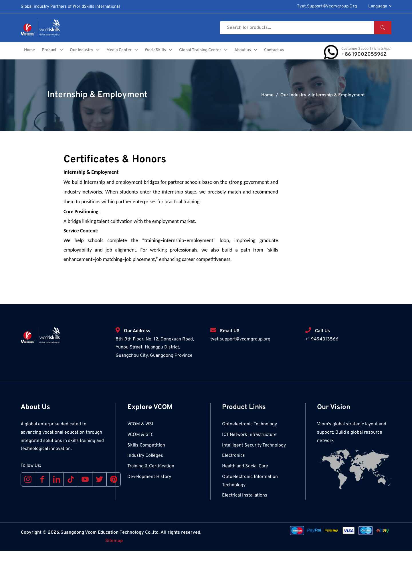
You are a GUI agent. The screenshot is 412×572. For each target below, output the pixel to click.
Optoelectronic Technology (249, 445)
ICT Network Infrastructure (249, 456)
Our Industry (111, 51)
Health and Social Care (245, 487)
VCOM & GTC (140, 456)
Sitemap (114, 562)
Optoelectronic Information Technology (250, 502)
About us (278, 51)
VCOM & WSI (140, 445)
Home (57, 51)
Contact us (282, 70)
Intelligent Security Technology (254, 466)
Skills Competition (146, 466)
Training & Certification (150, 487)
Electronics (233, 477)
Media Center (150, 51)
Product (78, 51)
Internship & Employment (338, 116)
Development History (149, 498)
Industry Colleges (145, 477)
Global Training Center (234, 51)
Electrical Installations (244, 516)
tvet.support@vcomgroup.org (327, 6)
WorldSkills (188, 51)
